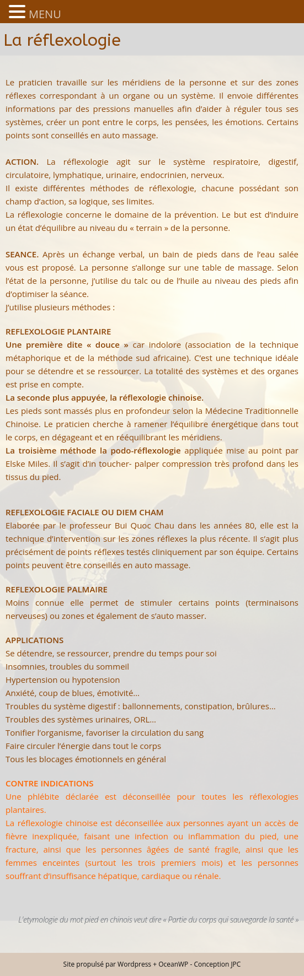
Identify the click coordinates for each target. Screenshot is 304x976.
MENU (45, 14)
